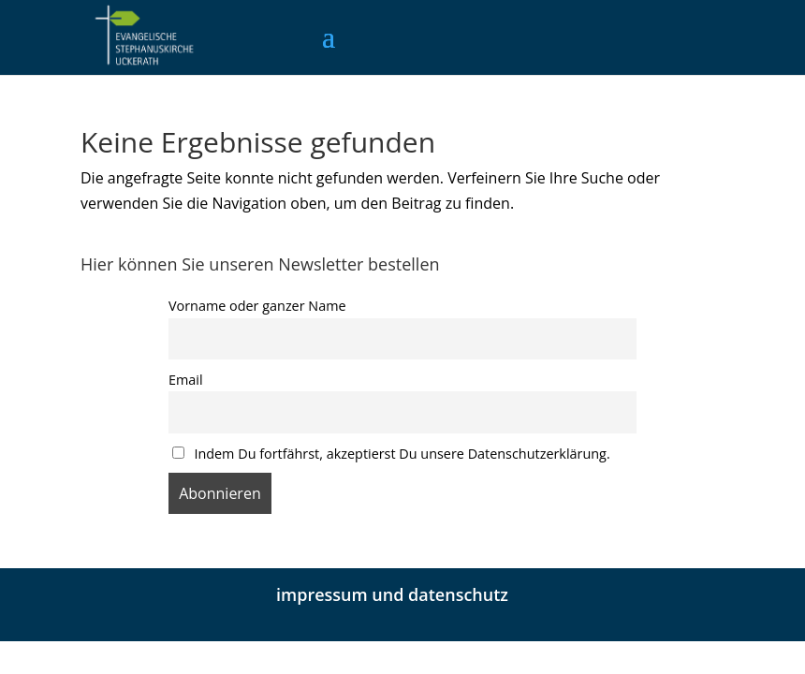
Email (185, 379)
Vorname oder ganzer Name (257, 306)
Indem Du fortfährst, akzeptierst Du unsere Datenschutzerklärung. (391, 453)
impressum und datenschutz (392, 594)
